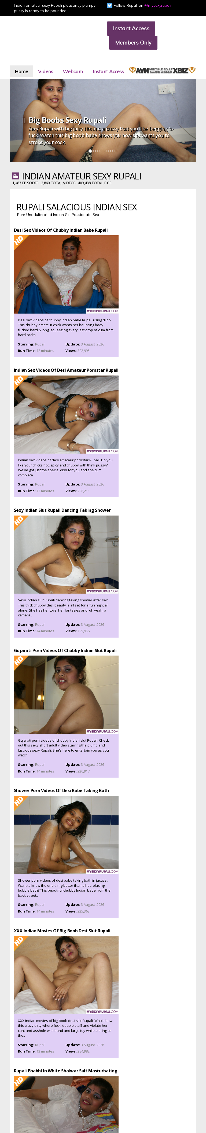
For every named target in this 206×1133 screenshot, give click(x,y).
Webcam (87, 60)
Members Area (18, 1077)
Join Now (59, 1077)
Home (27, 60)
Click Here (172, 1054)
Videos (55, 60)
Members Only (133, 42)
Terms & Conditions (67, 1086)
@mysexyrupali (157, 5)
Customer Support (20, 1081)
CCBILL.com (34, 1113)
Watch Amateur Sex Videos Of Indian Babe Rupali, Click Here (103, 893)
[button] (27, 117)
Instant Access (131, 28)
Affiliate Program (19, 1086)
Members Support (66, 1081)
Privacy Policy (16, 1090)
